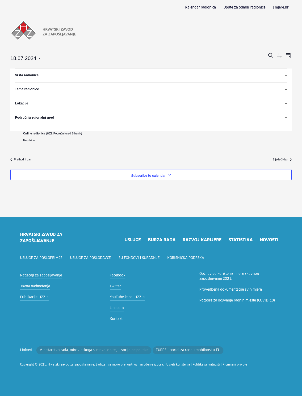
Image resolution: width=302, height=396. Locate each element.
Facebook (117, 275)
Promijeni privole (205, 364)
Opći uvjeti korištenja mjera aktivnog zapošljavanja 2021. (236, 276)
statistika (240, 240)
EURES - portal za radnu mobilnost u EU (171, 350)
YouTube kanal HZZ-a (126, 297)
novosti (268, 240)
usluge (129, 240)
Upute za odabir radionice (248, 7)
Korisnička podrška (188, 258)
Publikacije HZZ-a (33, 297)
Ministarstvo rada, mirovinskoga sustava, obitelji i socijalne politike (86, 350)
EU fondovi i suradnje (141, 258)
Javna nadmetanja (33, 286)
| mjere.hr (282, 7)
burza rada (160, 240)
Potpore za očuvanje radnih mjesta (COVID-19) (233, 300)
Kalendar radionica (208, 7)
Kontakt (115, 319)
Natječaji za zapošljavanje (39, 275)
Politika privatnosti (181, 364)
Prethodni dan (21, 159)
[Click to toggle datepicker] (25, 58)
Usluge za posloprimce (42, 258)
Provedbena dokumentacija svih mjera (227, 290)
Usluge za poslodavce (92, 258)
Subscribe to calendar (148, 175)
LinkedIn (116, 308)
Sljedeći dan (282, 159)
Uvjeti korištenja (158, 364)
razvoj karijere (201, 240)
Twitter (114, 286)
